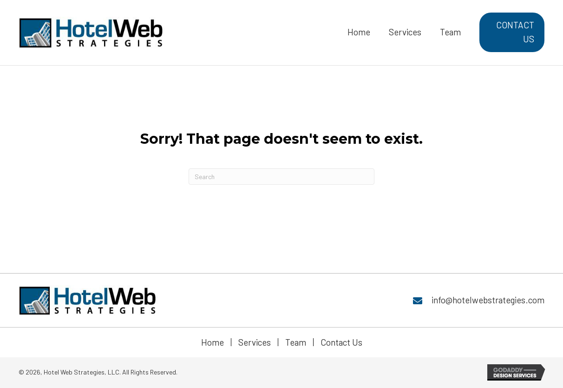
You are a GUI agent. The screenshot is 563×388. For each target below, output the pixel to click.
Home (212, 342)
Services (254, 342)
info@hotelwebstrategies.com (488, 299)
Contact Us (341, 342)
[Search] (281, 176)
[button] (511, 32)
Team (295, 342)
